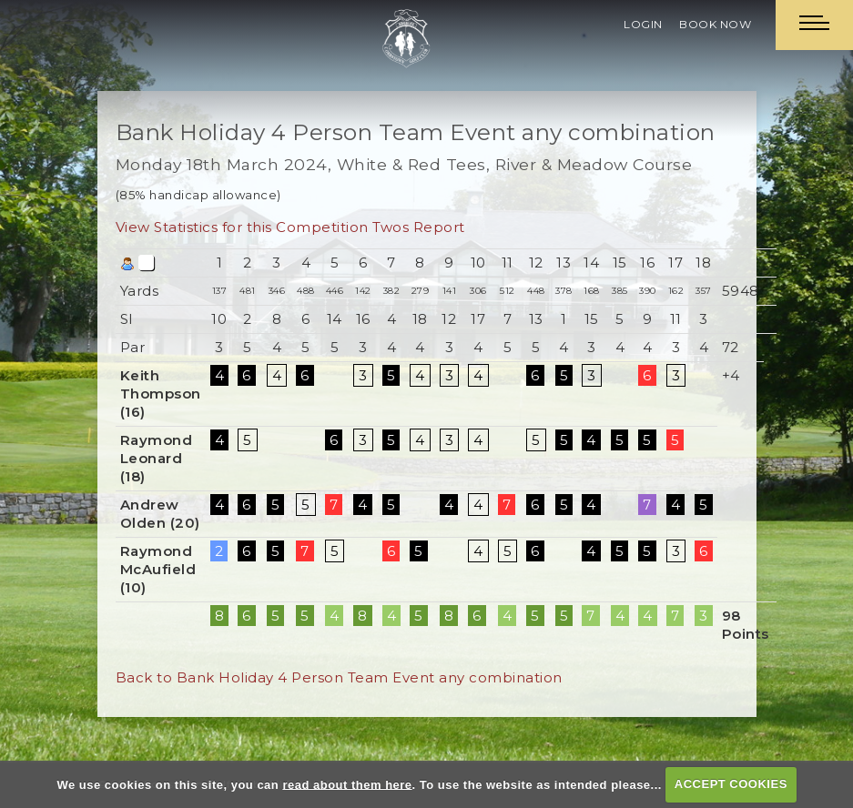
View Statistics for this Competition (242, 227)
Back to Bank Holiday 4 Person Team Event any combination (339, 677)
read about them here (346, 784)
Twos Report (418, 227)
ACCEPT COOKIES (731, 784)
